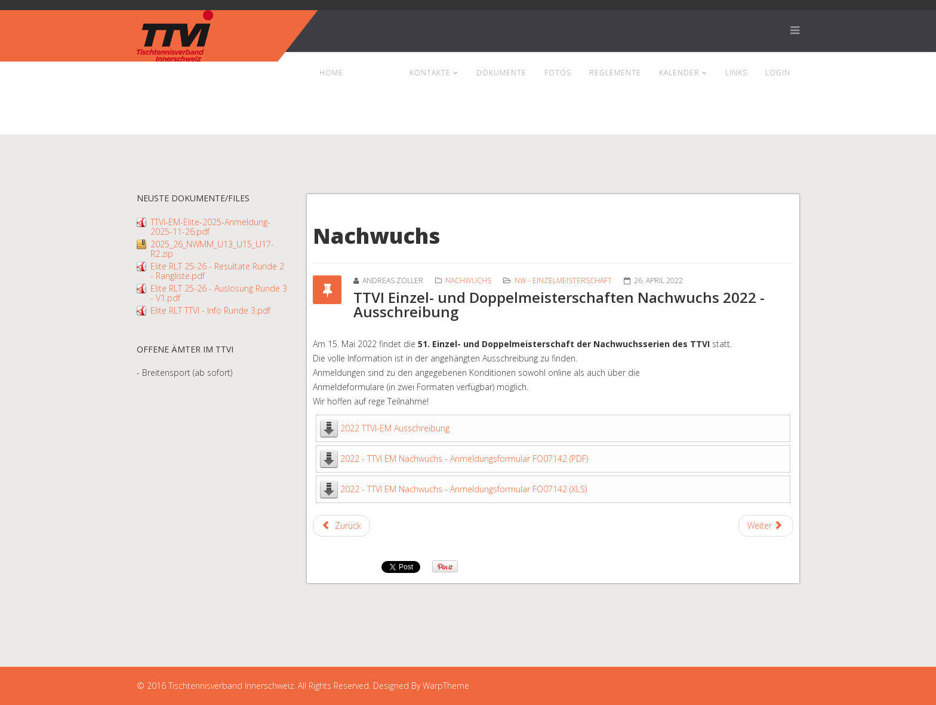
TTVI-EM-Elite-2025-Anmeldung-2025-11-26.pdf (210, 226)
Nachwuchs (468, 280)
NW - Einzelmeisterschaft (563, 280)
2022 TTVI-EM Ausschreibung (394, 428)
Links (736, 73)
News (372, 73)
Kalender (679, 73)
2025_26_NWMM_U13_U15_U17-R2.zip (212, 248)
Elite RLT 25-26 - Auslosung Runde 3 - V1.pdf (218, 293)
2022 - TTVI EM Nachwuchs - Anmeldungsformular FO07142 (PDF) (464, 458)
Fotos (557, 73)
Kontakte (430, 73)
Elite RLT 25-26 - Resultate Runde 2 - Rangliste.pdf (217, 270)
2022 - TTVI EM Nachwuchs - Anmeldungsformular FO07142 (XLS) (463, 489)
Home (331, 73)
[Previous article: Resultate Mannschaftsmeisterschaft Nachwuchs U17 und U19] (341, 526)
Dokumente (501, 73)
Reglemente (615, 73)
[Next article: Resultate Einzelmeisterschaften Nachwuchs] (766, 526)
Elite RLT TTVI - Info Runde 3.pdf (210, 310)
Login (777, 73)
